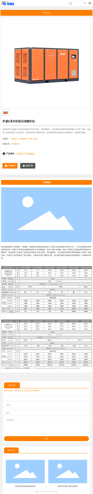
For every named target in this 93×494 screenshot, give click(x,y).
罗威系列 (14, 139)
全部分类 (46, 13)
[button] (36, 491)
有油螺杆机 (23, 139)
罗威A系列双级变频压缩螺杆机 (25, 486)
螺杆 (35, 139)
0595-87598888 (25, 153)
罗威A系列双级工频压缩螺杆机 (67, 486)
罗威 (31, 139)
